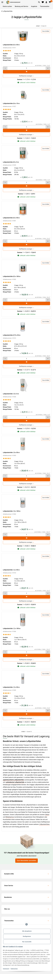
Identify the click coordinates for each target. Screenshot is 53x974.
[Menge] (26, 68)
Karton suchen (7, 6)
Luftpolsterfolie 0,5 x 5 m (11, 162)
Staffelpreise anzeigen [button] (25, 76)
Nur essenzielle (26, 942)
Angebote (34, 6)
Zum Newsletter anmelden (26, 861)
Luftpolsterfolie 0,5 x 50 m (11, 218)
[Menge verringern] (5, 68)
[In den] (26, 71)
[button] (46, 2)
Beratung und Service (21, 6)
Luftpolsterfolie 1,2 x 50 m (11, 570)
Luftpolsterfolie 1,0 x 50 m (11, 452)
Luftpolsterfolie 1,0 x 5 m (11, 394)
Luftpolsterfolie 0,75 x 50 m (11, 335)
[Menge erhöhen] (48, 68)
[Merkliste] (43, 2)
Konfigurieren (27, 936)
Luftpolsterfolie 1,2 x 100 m (11, 628)
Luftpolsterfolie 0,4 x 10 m (11, 103)
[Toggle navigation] (2, 2)
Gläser (47, 814)
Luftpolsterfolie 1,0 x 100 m (11, 511)
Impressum (6, 968)
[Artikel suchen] (39, 2)
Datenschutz (14, 968)
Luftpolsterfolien (44, 824)
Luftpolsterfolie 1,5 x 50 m (11, 687)
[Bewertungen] (7, 50)
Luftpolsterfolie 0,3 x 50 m (11, 45)
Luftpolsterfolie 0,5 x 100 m (11, 276)
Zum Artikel (45, 31)
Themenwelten (44, 6)
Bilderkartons (10, 817)
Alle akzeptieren (27, 931)
